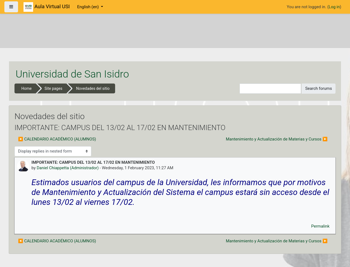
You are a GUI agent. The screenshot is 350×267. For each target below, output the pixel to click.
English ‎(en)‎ (88, 6)
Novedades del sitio (92, 88)
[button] (235, 89)
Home (26, 88)
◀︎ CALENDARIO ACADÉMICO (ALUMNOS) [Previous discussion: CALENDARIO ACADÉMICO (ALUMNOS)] (57, 139)
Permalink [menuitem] (320, 226)
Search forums (318, 88)
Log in (334, 6)
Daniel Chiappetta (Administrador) (68, 167)
